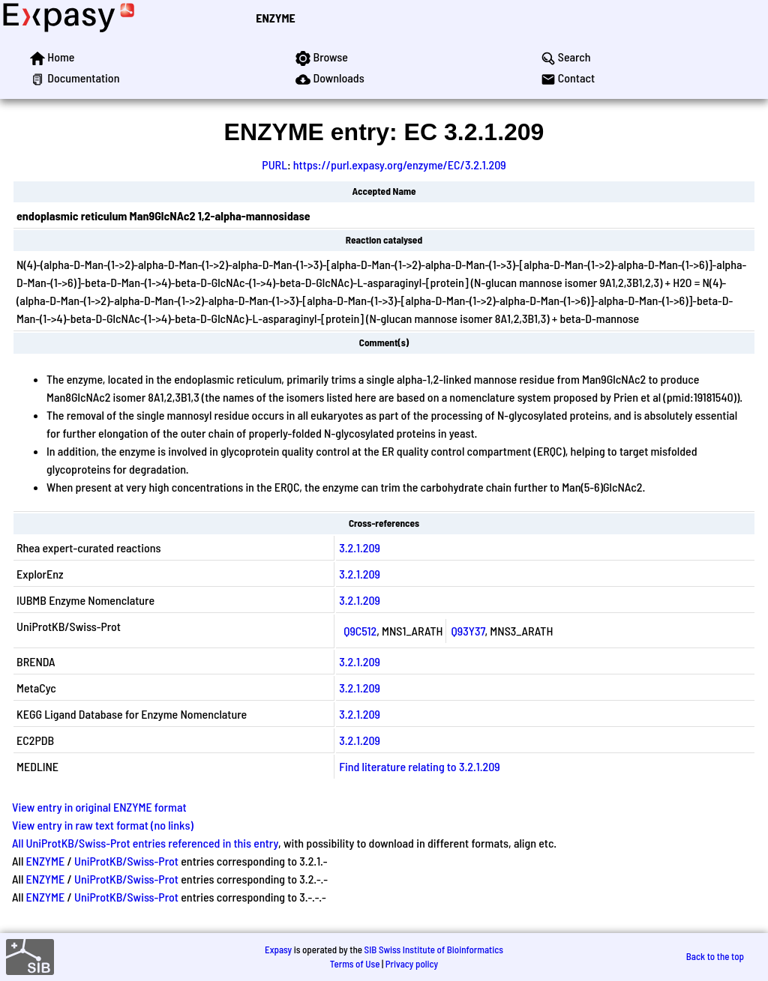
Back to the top (715, 956)
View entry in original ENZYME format (99, 807)
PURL (274, 164)
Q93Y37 (467, 631)
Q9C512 (360, 631)
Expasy (278, 950)
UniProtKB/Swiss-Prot (126, 861)
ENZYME (275, 17)
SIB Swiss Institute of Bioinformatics (433, 950)
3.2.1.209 (359, 547)
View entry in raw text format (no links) (103, 825)
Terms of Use (355, 964)
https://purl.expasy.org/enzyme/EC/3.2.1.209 (399, 164)
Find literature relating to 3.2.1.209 (419, 766)
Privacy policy (412, 964)
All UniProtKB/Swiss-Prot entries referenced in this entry (145, 843)
